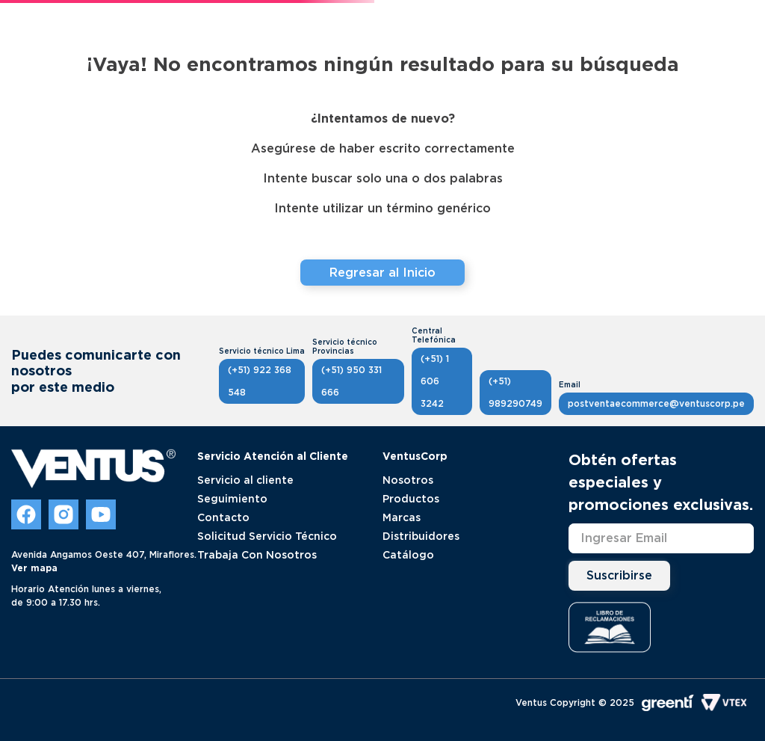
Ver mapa (34, 568)
